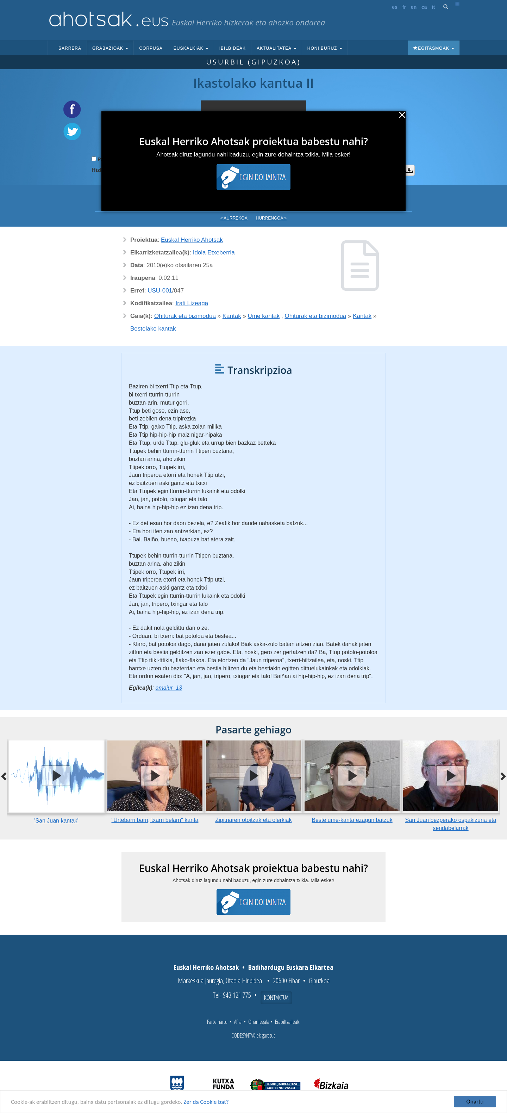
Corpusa (150, 48)
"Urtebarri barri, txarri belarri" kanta (155, 820)
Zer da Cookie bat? (206, 1102)
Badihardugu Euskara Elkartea (290, 967)
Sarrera (69, 48)
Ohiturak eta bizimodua (185, 316)
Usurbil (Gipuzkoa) (253, 62)
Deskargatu (409, 170)
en (414, 7)
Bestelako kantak (153, 328)
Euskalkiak (191, 48)
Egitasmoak (433, 48)
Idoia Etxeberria (214, 252)
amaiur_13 (169, 688)
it (433, 7)
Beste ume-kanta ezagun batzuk (352, 820)
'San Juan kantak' (56, 821)
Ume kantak (264, 316)
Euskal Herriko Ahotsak (192, 239)
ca (424, 7)
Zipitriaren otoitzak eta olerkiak (253, 820)
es (395, 7)
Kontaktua (276, 997)
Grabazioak (110, 48)
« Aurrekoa (234, 218)
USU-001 (160, 290)
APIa (238, 1022)
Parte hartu (217, 1022)
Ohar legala (258, 1022)
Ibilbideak (232, 48)
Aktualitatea (276, 48)
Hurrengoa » (271, 218)
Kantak (232, 316)
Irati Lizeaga (192, 303)
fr (404, 7)
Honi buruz (324, 48)
